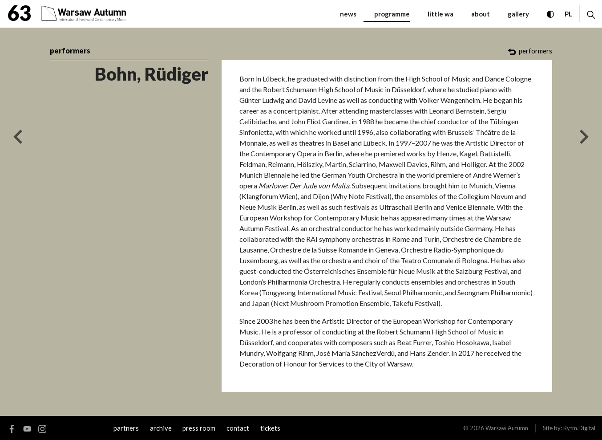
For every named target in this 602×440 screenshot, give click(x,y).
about (480, 14)
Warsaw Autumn (506, 428)
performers (70, 50)
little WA (440, 14)
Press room (198, 428)
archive (161, 428)
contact (237, 428)
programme (392, 14)
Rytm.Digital (579, 428)
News (348, 14)
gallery (518, 14)
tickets (270, 428)
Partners (126, 428)
